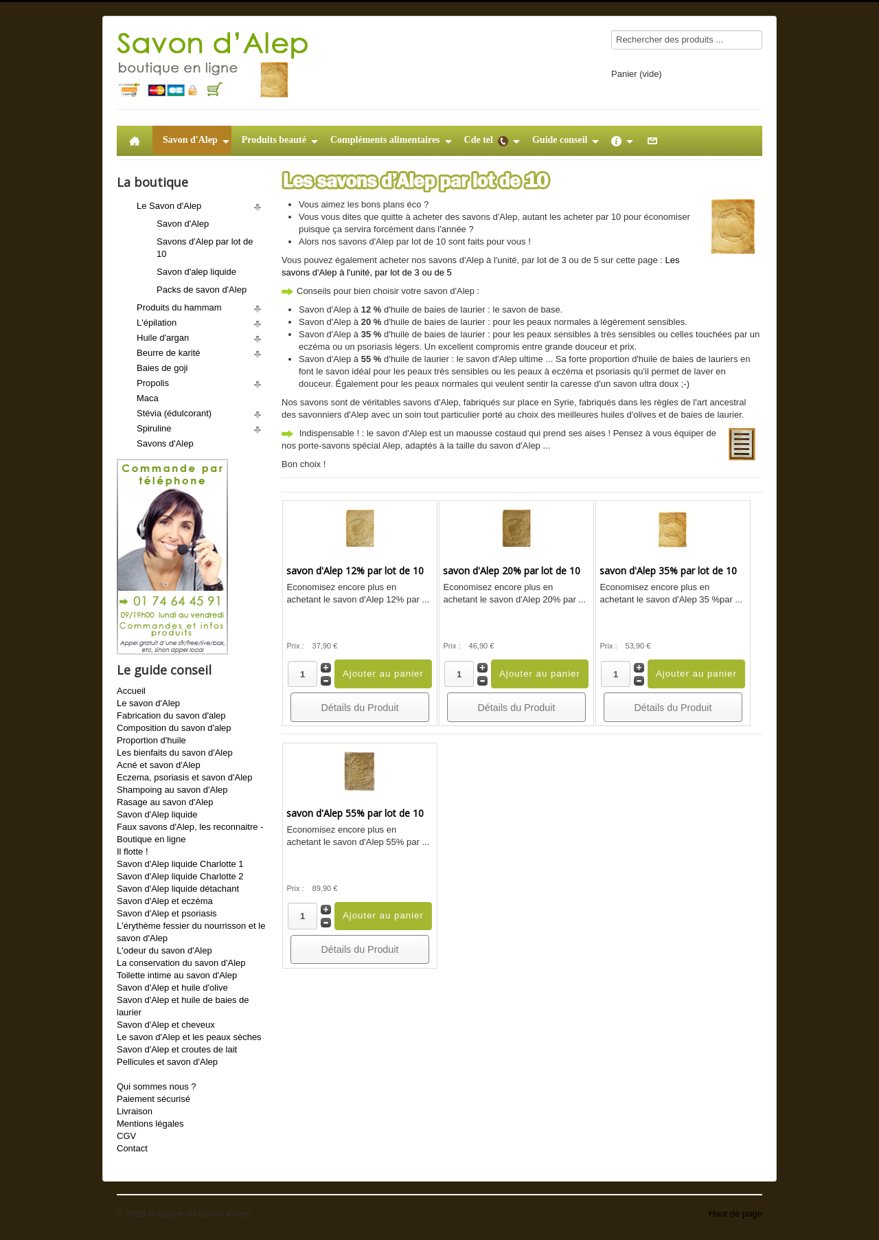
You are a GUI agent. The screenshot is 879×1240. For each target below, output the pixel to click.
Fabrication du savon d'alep (171, 715)
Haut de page (735, 1213)
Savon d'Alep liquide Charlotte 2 (180, 876)
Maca (148, 398)
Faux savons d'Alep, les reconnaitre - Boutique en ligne (190, 833)
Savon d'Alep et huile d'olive (172, 987)
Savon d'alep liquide (196, 272)
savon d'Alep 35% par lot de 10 (668, 570)
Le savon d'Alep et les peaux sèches (189, 1037)
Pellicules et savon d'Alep (167, 1062)
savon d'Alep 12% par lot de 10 (355, 570)
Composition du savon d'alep (174, 728)
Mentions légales (150, 1123)
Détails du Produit (360, 707)
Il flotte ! (132, 851)
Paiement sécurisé (153, 1099)
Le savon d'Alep (148, 703)
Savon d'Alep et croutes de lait (177, 1049)
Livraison (134, 1111)
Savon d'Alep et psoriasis (167, 913)
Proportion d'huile (151, 740)
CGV (126, 1136)
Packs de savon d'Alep (202, 289)
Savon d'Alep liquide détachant (178, 888)
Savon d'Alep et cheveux (166, 1024)
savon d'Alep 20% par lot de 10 (511, 570)
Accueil (131, 691)
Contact (132, 1148)
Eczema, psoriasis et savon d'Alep (185, 777)
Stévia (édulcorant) (174, 413)
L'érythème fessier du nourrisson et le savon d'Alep (191, 932)
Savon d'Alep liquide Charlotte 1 (180, 864)
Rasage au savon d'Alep (165, 802)
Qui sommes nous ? (156, 1086)
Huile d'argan (163, 337)
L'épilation (156, 322)
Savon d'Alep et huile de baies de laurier (183, 1006)
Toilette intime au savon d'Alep (177, 975)
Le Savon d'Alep (169, 206)
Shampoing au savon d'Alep (172, 790)
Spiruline (154, 428)
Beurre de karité (169, 353)
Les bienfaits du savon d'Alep (175, 752)
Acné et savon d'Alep (159, 765)
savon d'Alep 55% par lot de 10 (355, 813)
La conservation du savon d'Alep (181, 963)
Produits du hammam (179, 307)
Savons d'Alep (165, 443)
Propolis (153, 383)
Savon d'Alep (183, 223)
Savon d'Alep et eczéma (165, 901)
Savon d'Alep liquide (157, 814)
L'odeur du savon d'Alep (164, 950)
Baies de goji (162, 368)
